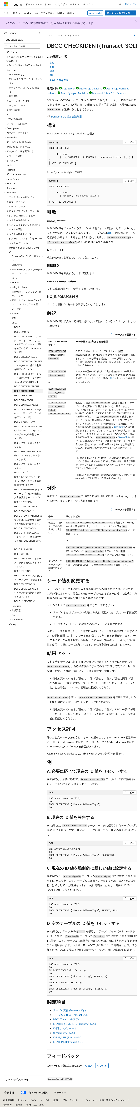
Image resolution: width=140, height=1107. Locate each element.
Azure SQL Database (90, 88)
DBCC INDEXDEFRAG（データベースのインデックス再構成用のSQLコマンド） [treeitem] (28, 480)
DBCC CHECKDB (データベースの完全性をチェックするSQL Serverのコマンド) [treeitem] (27, 377)
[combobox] (22, 39)
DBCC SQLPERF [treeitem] (22, 553)
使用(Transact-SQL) (64, 1032)
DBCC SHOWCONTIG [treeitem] (25, 528)
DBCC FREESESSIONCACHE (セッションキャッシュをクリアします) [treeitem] (28, 455)
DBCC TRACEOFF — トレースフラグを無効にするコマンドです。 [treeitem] (27, 562)
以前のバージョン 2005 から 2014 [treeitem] (23, 65)
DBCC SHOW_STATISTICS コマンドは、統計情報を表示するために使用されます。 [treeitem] (28, 519)
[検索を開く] (120, 4)
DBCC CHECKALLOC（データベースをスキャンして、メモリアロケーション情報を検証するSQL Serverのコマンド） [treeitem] (27, 344)
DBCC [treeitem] (17, 327)
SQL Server (73, 35)
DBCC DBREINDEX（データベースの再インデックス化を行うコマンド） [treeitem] (27, 413)
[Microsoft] (6, 4)
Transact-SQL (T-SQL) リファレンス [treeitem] (27, 258)
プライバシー (68, 1100)
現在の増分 (119, 426)
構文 (52, 62)
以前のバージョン (27, 1100)
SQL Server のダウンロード (120, 13)
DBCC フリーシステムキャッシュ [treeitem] (27, 465)
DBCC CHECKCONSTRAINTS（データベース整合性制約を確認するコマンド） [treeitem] (28, 365)
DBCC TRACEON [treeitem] (22, 571)
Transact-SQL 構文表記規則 (66, 116)
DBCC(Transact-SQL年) (66, 1019)
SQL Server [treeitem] (12, 52)
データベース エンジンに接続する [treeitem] (25, 89)
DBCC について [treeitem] (22, 331)
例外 (52, 75)
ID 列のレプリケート (65, 1028)
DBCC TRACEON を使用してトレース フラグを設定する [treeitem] (28, 577)
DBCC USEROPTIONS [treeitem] (24, 601)
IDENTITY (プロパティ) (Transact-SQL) (74, 1023)
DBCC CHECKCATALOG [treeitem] (25, 356)
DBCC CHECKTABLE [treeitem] (24, 395)
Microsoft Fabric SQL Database (109, 93)
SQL (60, 35)
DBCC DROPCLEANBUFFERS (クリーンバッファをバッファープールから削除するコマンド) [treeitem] (28, 432)
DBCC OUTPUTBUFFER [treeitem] (25, 506)
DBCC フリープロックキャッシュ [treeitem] (27, 444)
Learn (50, 35)
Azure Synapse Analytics (74, 93)
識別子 (111, 232)
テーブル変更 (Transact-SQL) (69, 1010)
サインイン (130, 4)
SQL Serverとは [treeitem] (17, 74)
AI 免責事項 (8, 1100)
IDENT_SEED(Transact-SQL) (68, 1037)
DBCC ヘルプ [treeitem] (20, 472)
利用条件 (7, 1104)
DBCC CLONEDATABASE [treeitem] (26, 404)
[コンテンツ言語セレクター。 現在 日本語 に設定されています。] (9, 1092)
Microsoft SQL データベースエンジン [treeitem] (25, 81)
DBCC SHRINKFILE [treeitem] (23, 549)
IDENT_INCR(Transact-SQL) (68, 1041)
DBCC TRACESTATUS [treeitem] (24, 584)
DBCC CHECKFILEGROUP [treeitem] (26, 386)
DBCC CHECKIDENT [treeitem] (24, 390)
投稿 (55, 1100)
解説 (52, 71)
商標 (17, 1104)
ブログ (43, 1100)
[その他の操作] (134, 35)
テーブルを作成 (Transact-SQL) (70, 1014)
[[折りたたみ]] (39, 33)
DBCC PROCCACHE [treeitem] (24, 511)
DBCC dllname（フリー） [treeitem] (27, 421)
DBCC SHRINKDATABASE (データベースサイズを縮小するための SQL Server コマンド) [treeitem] (28, 538)
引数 (52, 66)
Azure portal (95, 13)
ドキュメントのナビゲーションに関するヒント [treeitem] (24, 58)
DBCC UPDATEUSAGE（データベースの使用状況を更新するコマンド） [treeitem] (28, 592)
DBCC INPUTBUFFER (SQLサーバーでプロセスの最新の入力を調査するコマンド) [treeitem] (28, 493)
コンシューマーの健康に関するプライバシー (103, 1100)
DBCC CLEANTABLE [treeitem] (23, 400)
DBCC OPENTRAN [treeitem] (23, 502)
